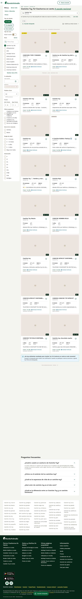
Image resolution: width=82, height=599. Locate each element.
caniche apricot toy (24, 519)
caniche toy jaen (53, 517)
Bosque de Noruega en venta (30, 547)
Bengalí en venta (26, 555)
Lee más (75, 16)
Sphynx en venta (26, 553)
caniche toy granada (69, 519)
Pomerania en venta (8, 555)
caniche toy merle (24, 529)
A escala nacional (63, 9)
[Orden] (70, 23)
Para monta (9, 29)
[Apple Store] (9, 578)
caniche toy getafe (69, 505)
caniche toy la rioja (54, 509)
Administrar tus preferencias (11, 594)
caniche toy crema (24, 508)
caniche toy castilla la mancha (70, 511)
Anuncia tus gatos (65, 564)
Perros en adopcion (46, 565)
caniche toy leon (53, 526)
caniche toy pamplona (70, 522)
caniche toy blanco (9, 505)
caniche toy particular (40, 502)
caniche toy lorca (68, 502)
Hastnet (25, 587)
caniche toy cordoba (54, 520)
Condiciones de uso (65, 556)
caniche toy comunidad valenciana (40, 522)
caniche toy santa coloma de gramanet (69, 528)
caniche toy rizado (24, 510)
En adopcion (9, 25)
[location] (11, 81)
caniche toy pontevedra (55, 523)
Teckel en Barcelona (46, 547)
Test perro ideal (64, 567)
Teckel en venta (7, 561)
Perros (6, 14)
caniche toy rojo (8, 508)
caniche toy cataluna (54, 502)
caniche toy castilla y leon (55, 506)
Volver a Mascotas (10, 11)
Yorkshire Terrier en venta (10, 553)
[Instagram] (11, 583)
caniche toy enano (9, 521)
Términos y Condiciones (27, 592)
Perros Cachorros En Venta (10, 544)
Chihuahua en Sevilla (47, 555)
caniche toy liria (53, 528)
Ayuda (61, 551)
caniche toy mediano (10, 529)
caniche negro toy (39, 505)
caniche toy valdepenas (70, 524)
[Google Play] (9, 573)
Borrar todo (14, 7)
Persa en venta (26, 561)
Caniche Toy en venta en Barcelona (48, 561)
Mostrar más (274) (12, 73)
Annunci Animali (51, 587)
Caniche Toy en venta (9, 564)
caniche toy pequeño (10, 524)
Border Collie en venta (9, 558)
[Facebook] (7, 583)
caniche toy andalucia (55, 512)
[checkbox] (5, 45)
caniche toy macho (39, 516)
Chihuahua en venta (8, 547)
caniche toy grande (24, 505)
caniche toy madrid (69, 508)
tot (23, 21)
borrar (15, 37)
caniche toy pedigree (25, 502)
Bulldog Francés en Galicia (48, 558)
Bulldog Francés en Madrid (48, 550)
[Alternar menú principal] (1, 2)
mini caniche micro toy (25, 516)
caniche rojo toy (23, 524)
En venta (8, 21)
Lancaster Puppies (62, 587)
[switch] (14, 34)
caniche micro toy (9, 519)
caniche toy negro (24, 521)
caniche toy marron (9, 502)
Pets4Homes (17, 587)
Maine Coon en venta (28, 558)
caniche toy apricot (9, 510)
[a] (15, 105)
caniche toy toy (8, 516)
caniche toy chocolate (10, 513)
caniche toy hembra (39, 513)
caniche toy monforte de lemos (71, 515)
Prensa (62, 554)
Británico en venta (27, 550)
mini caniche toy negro (25, 513)
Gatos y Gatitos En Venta (29, 544)
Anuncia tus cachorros (66, 562)
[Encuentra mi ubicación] (15, 81)
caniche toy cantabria (55, 515)
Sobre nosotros (64, 545)
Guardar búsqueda (28, 23)
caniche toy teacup (24, 527)
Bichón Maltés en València (48, 553)
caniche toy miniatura (40, 508)
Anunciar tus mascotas (66, 559)
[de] (7, 105)
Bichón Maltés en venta (9, 550)
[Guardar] (46, 55)
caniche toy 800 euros (40, 510)
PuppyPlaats (32, 587)
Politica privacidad (65, 548)
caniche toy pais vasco (40, 519)
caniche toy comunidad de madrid (40, 526)
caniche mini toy (8, 527)
